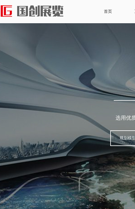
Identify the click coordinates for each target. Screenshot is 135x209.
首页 (108, 11)
